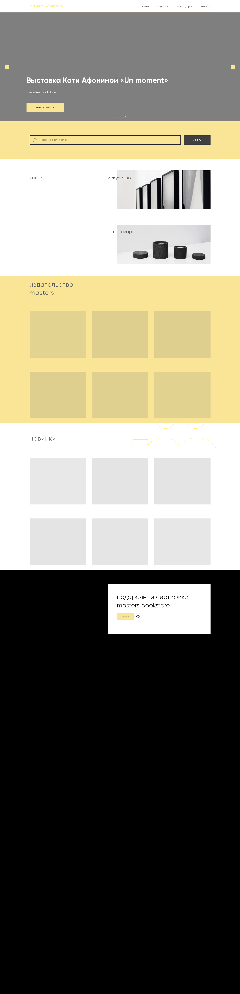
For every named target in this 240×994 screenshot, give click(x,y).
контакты (205, 6)
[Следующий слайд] (233, 67)
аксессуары (184, 6)
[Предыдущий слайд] (7, 67)
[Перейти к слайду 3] (121, 116)
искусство (162, 6)
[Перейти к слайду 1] (115, 116)
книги (145, 6)
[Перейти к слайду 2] (118, 116)
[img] (70, 217)
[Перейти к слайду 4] (125, 116)
